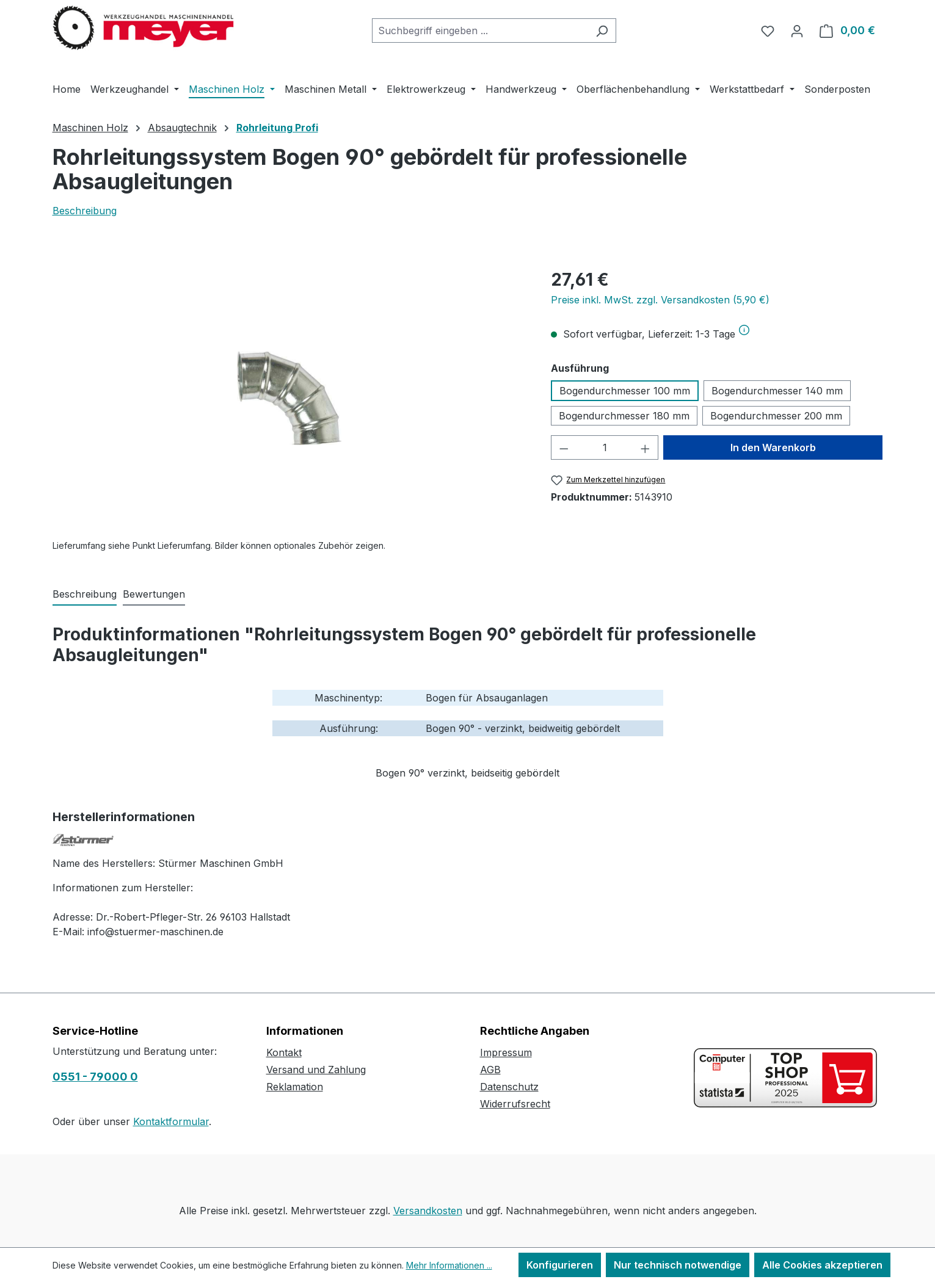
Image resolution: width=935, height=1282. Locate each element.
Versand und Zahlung (316, 1069)
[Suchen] (602, 30)
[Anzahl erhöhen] (645, 447)
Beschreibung (85, 211)
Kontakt (284, 1052)
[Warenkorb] (847, 30)
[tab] (85, 595)
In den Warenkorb (773, 447)
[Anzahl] (605, 447)
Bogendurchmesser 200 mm (776, 416)
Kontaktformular (171, 1121)
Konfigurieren (559, 1265)
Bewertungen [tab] (154, 594)
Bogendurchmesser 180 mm (624, 416)
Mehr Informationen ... (449, 1265)
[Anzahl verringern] (564, 447)
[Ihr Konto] (797, 30)
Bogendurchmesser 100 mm (624, 391)
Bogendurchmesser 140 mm (777, 391)
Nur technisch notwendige (677, 1265)
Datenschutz (509, 1087)
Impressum (506, 1052)
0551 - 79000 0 (95, 1076)
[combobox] (480, 30)
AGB (490, 1069)
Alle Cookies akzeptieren (822, 1265)
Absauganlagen (512, 698)
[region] (289, 398)
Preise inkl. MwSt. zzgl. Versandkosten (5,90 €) (660, 300)
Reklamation (294, 1087)
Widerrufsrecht (515, 1104)
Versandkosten (427, 1210)
